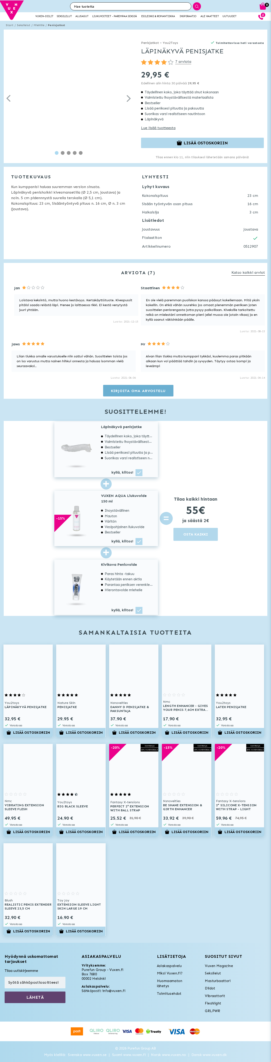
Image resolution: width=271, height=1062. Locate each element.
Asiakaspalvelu (169, 966)
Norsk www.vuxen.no (168, 1055)
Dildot (210, 988)
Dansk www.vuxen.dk (209, 1055)
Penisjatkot (56, 25)
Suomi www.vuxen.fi (129, 1055)
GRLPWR (212, 1011)
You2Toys (170, 43)
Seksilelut (23, 25)
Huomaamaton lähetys (169, 983)
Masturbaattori (218, 981)
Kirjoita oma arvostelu (138, 391)
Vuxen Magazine (219, 966)
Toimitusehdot (169, 994)
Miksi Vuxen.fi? (170, 973)
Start (9, 25)
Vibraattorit (215, 996)
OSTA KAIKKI (195, 534)
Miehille (39, 25)
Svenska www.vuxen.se (87, 1055)
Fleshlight (213, 1003)
